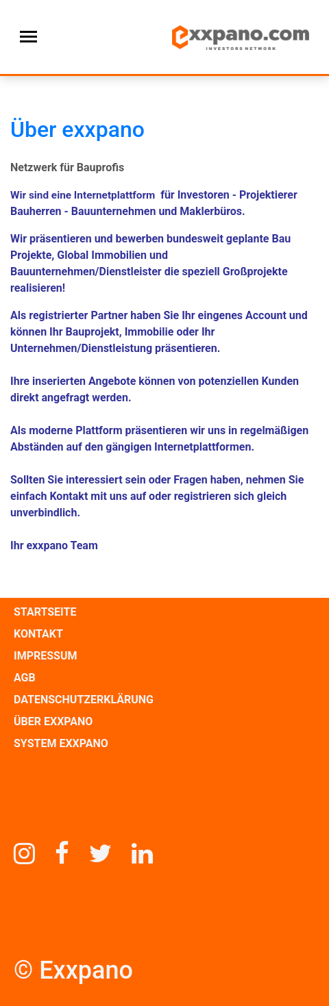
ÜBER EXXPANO (53, 721)
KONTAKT (38, 633)
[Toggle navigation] (28, 37)
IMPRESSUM (45, 655)
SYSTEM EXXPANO (61, 743)
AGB (25, 677)
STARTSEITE (45, 611)
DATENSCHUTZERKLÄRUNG (84, 699)
